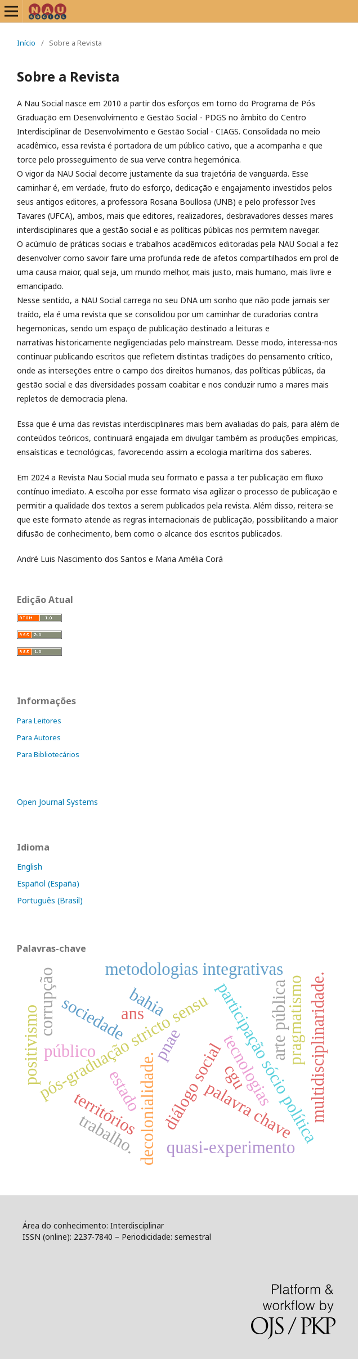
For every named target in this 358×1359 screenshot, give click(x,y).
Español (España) (48, 883)
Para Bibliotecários (48, 754)
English (29, 866)
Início (26, 43)
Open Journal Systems (57, 801)
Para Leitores (39, 721)
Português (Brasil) (50, 900)
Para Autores (39, 737)
